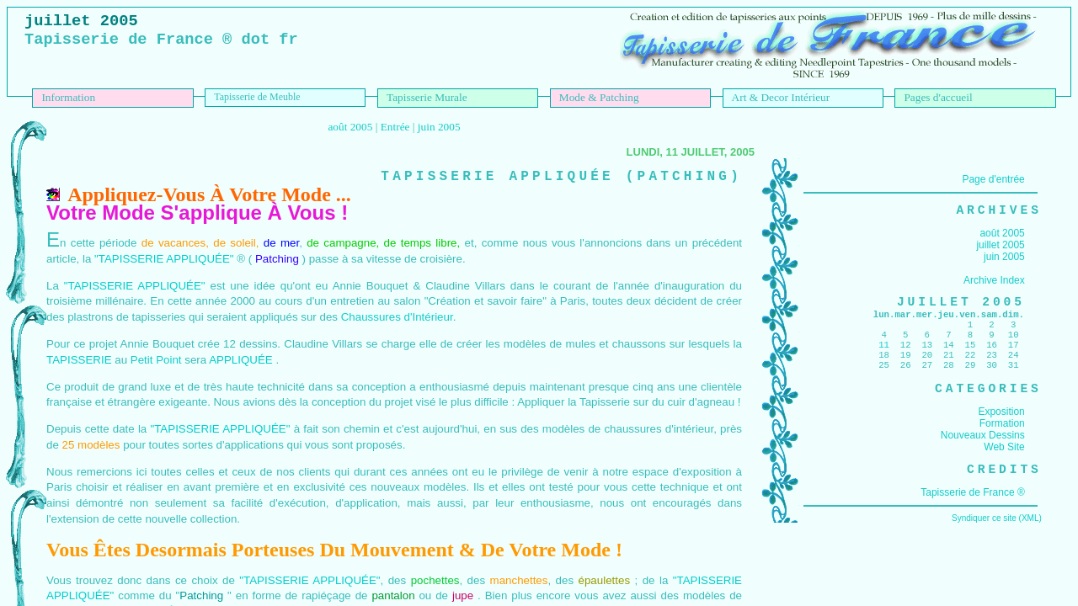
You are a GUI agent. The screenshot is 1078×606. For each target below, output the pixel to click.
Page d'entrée (993, 179)
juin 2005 (439, 126)
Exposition (1001, 432)
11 (883, 358)
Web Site (1004, 467)
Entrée (395, 126)
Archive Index (994, 284)
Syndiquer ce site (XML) (997, 541)
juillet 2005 (1000, 248)
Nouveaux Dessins (983, 455)
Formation (1002, 443)
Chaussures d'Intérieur (397, 317)
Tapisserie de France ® (973, 516)
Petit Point (156, 360)
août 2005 (350, 126)
